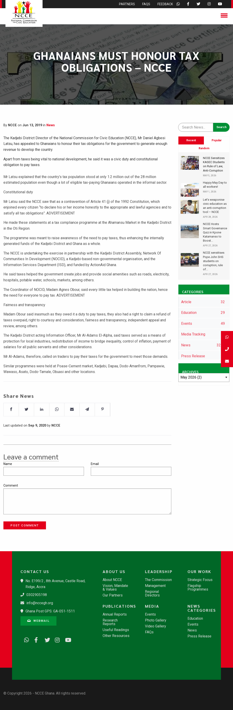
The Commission (158, 580)
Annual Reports (115, 614)
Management (155, 586)
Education (195, 618)
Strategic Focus (200, 580)
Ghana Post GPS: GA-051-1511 (50, 611)
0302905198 (36, 595)
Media (152, 606)
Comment (10, 485)
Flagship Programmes (197, 587)
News (50, 125)
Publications (118, 606)
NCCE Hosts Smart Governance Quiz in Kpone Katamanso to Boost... (215, 232)
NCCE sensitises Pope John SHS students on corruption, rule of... (213, 261)
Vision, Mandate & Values (115, 587)
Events (150, 614)
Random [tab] (204, 148)
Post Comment (24, 525)
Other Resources (116, 636)
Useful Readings (116, 630)
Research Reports (110, 622)
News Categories (201, 608)
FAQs (149, 632)
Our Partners (113, 595)
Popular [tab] (217, 140)
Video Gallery (155, 626)
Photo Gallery (155, 620)
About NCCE (112, 580)
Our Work (199, 571)
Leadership (158, 571)
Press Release (199, 636)
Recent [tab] (191, 140)
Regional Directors (152, 593)
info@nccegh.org (39, 603)
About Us (114, 571)
